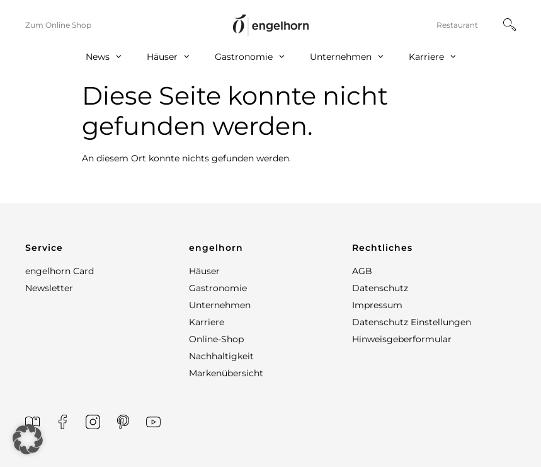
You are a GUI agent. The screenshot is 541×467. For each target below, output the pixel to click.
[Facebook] (62, 422)
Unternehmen (347, 57)
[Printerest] (123, 422)
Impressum (377, 305)
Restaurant (457, 25)
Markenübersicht (226, 373)
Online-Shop (216, 339)
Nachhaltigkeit (221, 356)
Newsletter (49, 288)
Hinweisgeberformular (402, 339)
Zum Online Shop (58, 25)
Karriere (432, 57)
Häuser (168, 57)
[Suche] (509, 24)
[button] (107, 248)
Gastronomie (250, 57)
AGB (362, 271)
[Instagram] (93, 422)
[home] (271, 24)
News (104, 57)
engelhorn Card (59, 271)
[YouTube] (153, 422)
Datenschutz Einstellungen (411, 322)
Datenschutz (380, 288)
